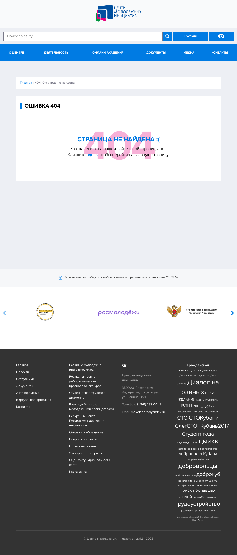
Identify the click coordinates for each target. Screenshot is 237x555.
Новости (22, 372)
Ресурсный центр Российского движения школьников (86, 420)
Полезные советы (83, 446)
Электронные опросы (85, 453)
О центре (16, 52)
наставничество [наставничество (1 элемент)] (201, 485)
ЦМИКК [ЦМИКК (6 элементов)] (208, 441)
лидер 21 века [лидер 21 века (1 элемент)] (196, 480)
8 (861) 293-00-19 (149, 404)
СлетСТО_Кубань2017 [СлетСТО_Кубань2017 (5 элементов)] (202, 426)
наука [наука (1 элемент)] (214, 485)
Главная (22, 365)
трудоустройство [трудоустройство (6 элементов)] (198, 503)
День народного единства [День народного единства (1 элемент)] (194, 375)
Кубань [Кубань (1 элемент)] (200, 399)
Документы (156, 52)
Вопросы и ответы (83, 439)
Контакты (220, 52)
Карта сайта (78, 472)
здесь (92, 154)
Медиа (189, 52)
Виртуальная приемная (33, 400)
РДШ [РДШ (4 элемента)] (186, 406)
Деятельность (56, 52)
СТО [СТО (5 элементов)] (182, 418)
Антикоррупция (28, 393)
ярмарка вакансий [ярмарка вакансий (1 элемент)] (204, 510)
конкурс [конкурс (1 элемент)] (182, 480)
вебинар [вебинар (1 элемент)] (196, 448)
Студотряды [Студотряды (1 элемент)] (184, 442)
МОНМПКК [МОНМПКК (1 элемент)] (211, 399)
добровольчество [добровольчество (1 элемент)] (185, 475)
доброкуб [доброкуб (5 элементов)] (208, 474)
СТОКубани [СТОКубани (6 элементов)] (204, 417)
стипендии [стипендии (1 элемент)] (210, 497)
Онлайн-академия (107, 52)
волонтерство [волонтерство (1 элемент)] (209, 448)
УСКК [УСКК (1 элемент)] (195, 442)
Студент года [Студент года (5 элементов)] (198, 434)
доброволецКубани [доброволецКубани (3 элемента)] (198, 453)
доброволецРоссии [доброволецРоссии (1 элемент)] (198, 459)
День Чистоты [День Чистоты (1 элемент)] (210, 370)
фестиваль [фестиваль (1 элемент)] (187, 510)
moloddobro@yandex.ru (148, 412)
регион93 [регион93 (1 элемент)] (198, 497)
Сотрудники (25, 379)
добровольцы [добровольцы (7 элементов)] (197, 466)
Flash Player (197, 520)
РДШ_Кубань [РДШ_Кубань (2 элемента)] (203, 406)
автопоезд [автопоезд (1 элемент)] (184, 448)
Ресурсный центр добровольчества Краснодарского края (85, 381)
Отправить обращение (86, 432)
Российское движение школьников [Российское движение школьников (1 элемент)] (198, 411)
